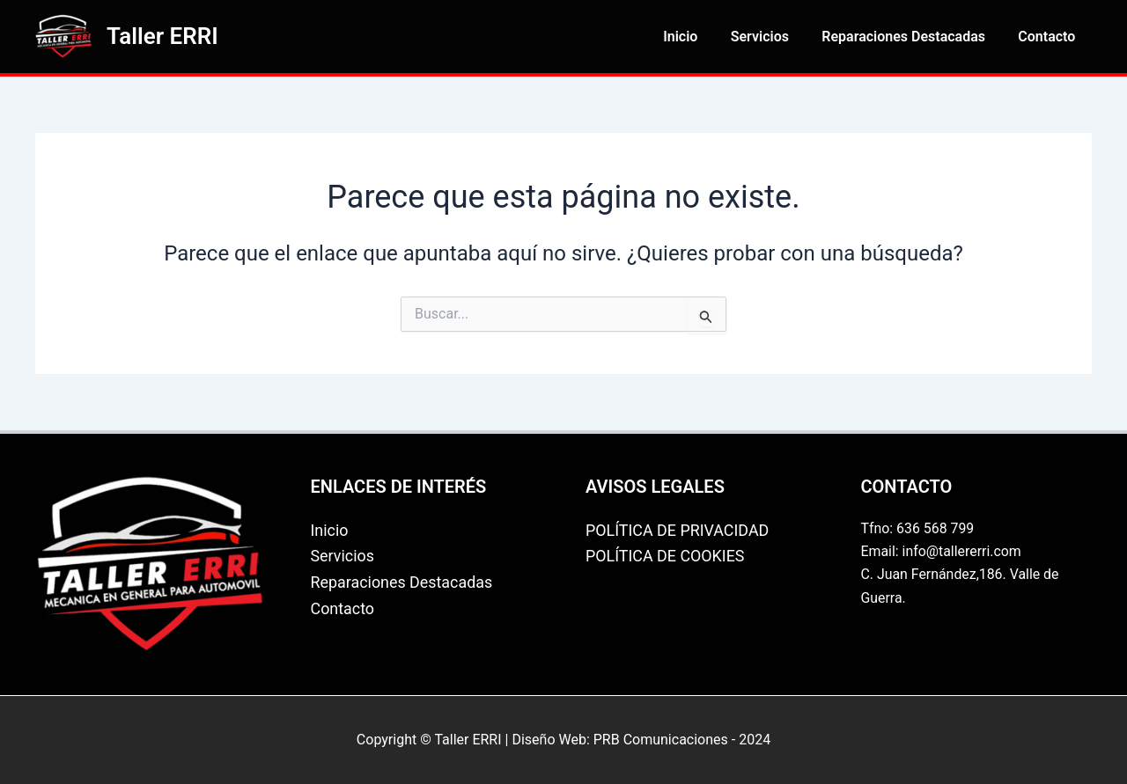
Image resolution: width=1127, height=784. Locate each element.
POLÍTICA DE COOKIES (666, 555)
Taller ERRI (162, 36)
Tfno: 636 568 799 (918, 528)
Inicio (697, 36)
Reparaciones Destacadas (910, 36)
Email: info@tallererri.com (942, 551)
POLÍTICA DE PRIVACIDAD (678, 530)
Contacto (1049, 36)
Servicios (771, 36)
